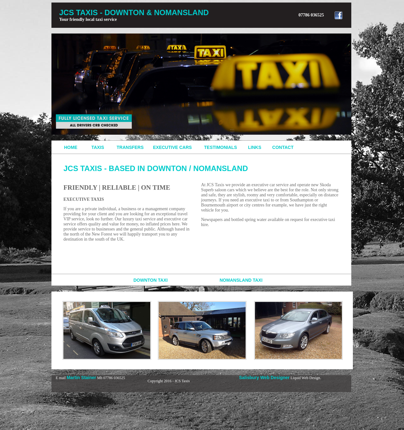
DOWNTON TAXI (116, 280)
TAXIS (96, 147)
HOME (70, 147)
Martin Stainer (81, 377)
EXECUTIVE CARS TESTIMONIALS (200, 147)
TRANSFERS (130, 147)
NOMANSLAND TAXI (241, 280)
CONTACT (283, 147)
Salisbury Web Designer (264, 377)
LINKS (256, 147)
